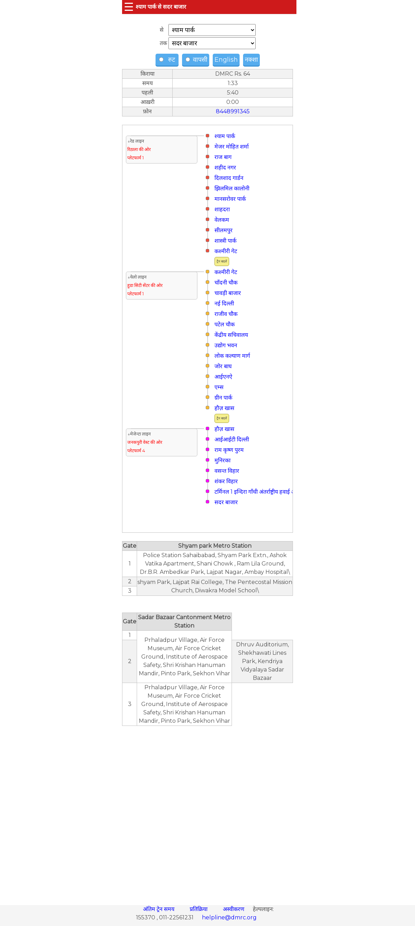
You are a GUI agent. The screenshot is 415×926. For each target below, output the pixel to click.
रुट (168, 59)
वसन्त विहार (226, 471)
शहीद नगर (225, 167)
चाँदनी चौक (225, 282)
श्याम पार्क (224, 136)
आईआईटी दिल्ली (231, 439)
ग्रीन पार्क (223, 397)
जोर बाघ (223, 366)
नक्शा (251, 59)
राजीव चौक (225, 314)
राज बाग (223, 157)
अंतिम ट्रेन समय (159, 909)
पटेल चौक (224, 324)
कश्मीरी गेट (225, 251)
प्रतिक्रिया (199, 909)
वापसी (197, 59)
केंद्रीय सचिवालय (231, 335)
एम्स (219, 387)
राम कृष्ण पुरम (229, 450)
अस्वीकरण (234, 909)
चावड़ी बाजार (227, 293)
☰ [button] (129, 7)
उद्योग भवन (225, 345)
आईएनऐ (223, 376)
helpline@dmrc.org (229, 917)
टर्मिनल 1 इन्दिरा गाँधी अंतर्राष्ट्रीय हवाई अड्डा (257, 491)
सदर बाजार (226, 502)
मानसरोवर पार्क (230, 199)
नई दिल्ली (224, 303)
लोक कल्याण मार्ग (232, 355)
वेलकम (221, 220)
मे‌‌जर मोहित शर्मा (231, 146)
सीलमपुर (223, 230)
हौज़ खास (224, 408)
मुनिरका (222, 460)
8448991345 (233, 111)
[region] (207, 812)
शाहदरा (222, 209)
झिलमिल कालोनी (231, 188)
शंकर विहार (226, 481)
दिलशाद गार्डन (228, 178)
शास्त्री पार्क (225, 240)
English (226, 59)
